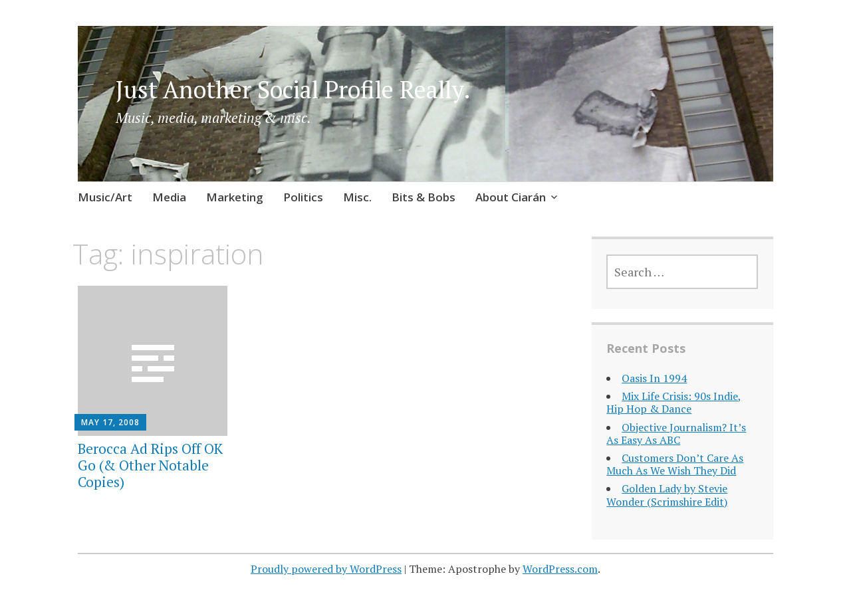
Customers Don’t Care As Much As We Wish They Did (674, 464)
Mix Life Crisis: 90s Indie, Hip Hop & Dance (673, 402)
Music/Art (105, 197)
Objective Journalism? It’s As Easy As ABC (676, 433)
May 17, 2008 (110, 422)
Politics (303, 197)
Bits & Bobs (423, 197)
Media (169, 197)
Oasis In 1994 (654, 378)
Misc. (357, 197)
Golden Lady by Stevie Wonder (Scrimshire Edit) (666, 494)
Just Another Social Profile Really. (293, 89)
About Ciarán (510, 197)
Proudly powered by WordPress (326, 568)
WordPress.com (560, 568)
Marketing (234, 197)
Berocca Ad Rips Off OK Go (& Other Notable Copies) (150, 465)
